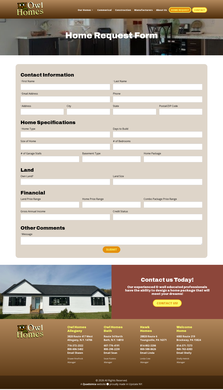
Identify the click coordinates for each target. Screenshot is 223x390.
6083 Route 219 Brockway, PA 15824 (189, 339)
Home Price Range (93, 199)
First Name (28, 81)
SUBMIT (111, 250)
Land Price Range (31, 199)
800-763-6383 (184, 350)
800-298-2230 (112, 350)
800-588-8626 (148, 350)
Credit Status (120, 211)
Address (26, 106)
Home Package (152, 153)
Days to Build (120, 128)
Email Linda (147, 353)
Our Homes (84, 10)
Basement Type (91, 153)
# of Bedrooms (122, 141)
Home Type (28, 128)
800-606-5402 (75, 350)
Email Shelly (184, 353)
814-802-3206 (148, 346)
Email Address (29, 93)
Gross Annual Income (33, 211)
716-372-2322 (75, 346)
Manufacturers (143, 10)
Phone (116, 93)
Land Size (118, 176)
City (69, 106)
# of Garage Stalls (31, 153)
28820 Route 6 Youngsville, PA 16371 (153, 339)
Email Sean (110, 353)
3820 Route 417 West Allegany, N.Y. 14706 (80, 339)
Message (26, 234)
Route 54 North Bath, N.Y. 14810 (113, 339)
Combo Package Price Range (160, 199)
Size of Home (28, 141)
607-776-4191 (112, 346)
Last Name (120, 81)
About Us (161, 10)
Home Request (180, 10)
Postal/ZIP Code (168, 106)
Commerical (104, 10)
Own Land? (27, 176)
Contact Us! (167, 304)
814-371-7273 (184, 346)
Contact (199, 10)
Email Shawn (75, 353)
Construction (123, 10)
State (116, 106)
